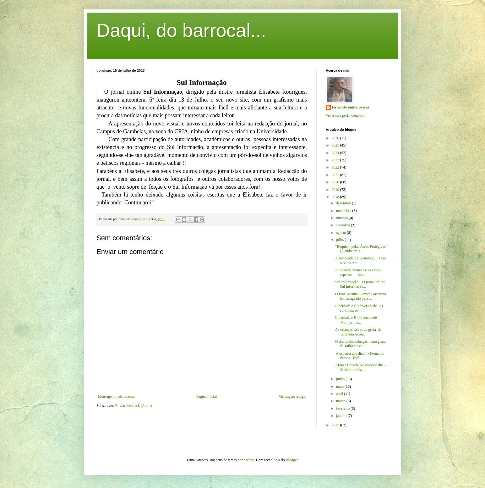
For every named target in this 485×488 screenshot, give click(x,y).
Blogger (292, 460)
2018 (336, 197)
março (341, 401)
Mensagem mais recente (116, 396)
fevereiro (343, 408)
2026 (336, 138)
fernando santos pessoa (350, 107)
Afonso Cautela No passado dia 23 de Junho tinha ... (361, 367)
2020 (336, 182)
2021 (336, 175)
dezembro (344, 203)
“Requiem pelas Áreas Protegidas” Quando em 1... (361, 248)
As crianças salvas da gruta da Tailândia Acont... (358, 331)
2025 (336, 145)
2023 (336, 160)
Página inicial (206, 396)
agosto (341, 232)
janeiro (341, 415)
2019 (336, 189)
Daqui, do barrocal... (181, 30)
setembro (343, 225)
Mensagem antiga (292, 396)
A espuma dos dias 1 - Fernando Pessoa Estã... (359, 355)
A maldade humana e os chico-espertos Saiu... (358, 272)
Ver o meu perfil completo (345, 115)
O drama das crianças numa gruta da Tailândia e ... (360, 343)
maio (340, 386)
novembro (344, 210)
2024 (336, 153)
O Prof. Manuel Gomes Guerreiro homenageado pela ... (360, 296)
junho (341, 379)
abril (340, 393)
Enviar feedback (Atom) (133, 405)
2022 (336, 167)
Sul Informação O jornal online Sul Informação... (360, 284)
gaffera (249, 460)
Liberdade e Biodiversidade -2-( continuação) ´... (359, 308)
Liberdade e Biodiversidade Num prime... (360, 319)
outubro (342, 218)
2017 (336, 425)
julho (340, 240)
